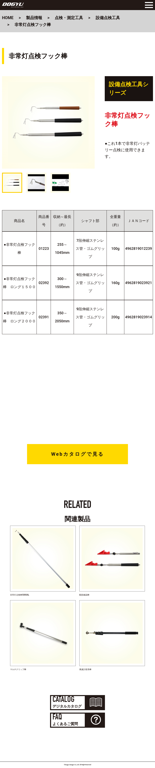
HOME (8, 17)
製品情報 (34, 17)
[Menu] (148, 5)
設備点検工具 (108, 17)
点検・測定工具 (69, 17)
